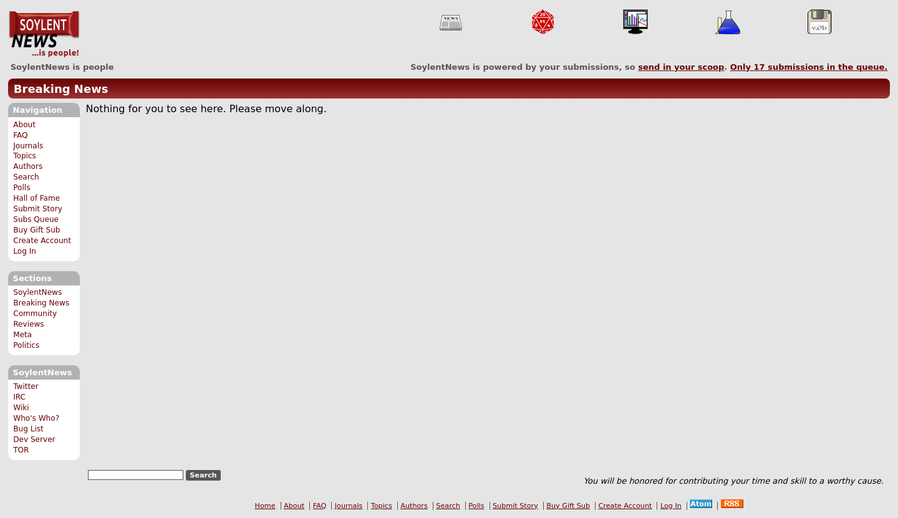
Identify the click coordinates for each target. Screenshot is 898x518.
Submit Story (37, 208)
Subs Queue (36, 219)
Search (26, 177)
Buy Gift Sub (36, 230)
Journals (28, 145)
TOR (21, 450)
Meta (22, 334)
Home (265, 506)
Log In (24, 251)
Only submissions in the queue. (809, 67)
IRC (19, 397)
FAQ (20, 135)
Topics (24, 155)
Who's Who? (36, 418)
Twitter (25, 386)
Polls (21, 187)
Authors (27, 166)
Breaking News (61, 88)
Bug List (28, 428)
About (24, 124)
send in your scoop (681, 67)
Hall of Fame (36, 198)
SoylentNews (44, 34)
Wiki (21, 407)
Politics (26, 345)
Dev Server (34, 439)
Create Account (42, 240)
